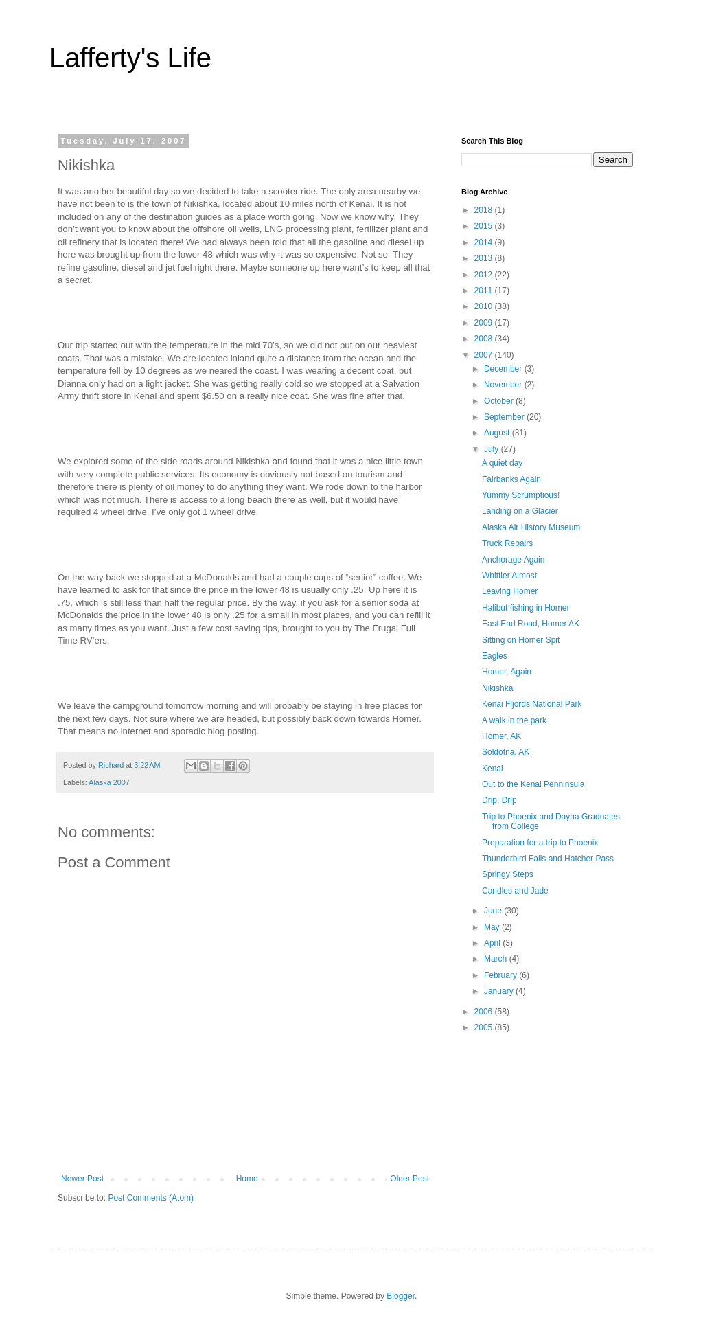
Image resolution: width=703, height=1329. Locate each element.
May (493, 927)
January (500, 991)
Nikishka (497, 688)
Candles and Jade (515, 891)
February (501, 975)
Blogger (401, 1296)
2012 (484, 275)
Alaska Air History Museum (531, 527)
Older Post (409, 1178)
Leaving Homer (510, 591)
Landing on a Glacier (520, 511)
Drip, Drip (499, 800)
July (492, 449)
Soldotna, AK (505, 752)
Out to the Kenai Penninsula (533, 784)
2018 (484, 210)
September (505, 417)
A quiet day (502, 463)
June (494, 911)
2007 (484, 355)
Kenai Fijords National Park (531, 704)
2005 (484, 1027)
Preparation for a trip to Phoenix (540, 843)
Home (247, 1178)
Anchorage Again (513, 560)
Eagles (494, 656)
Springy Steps (507, 874)
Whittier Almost (509, 575)
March (496, 959)
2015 (484, 226)
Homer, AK (501, 736)
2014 (484, 242)
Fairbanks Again (511, 479)
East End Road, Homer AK (530, 623)
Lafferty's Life (130, 58)
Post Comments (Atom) (151, 1198)
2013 (484, 258)
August (498, 433)
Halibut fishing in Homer (525, 608)
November (504, 384)
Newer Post (82, 1178)
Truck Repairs (507, 543)
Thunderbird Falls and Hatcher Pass (548, 858)
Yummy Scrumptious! (521, 495)
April (493, 943)
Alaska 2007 (109, 782)
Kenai (492, 768)
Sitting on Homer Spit (521, 640)
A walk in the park (514, 720)
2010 (484, 306)
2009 (484, 323)
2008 (484, 338)
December (504, 369)
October (500, 401)
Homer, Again (506, 672)
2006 (484, 1011)
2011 (484, 290)
